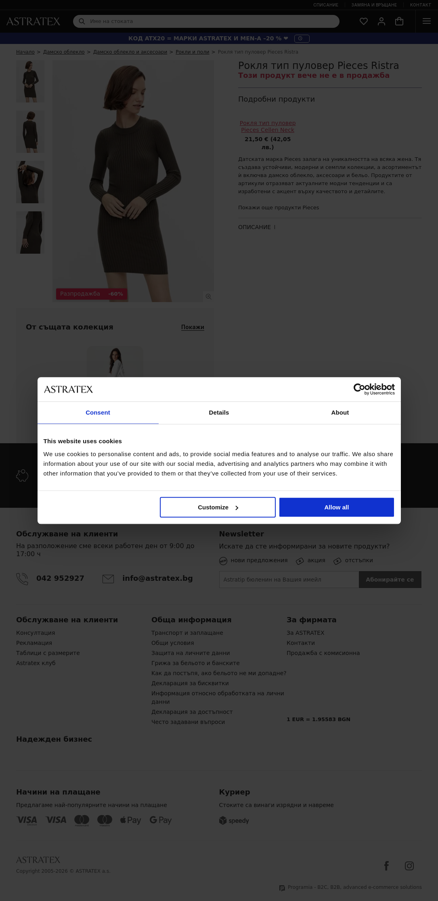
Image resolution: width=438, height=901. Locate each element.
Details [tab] (219, 412)
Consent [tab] (98, 412)
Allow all (337, 507)
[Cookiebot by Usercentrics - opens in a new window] (359, 389)
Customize (218, 507)
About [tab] (340, 412)
